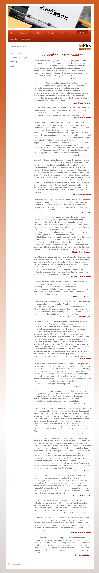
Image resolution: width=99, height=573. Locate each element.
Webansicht (88, 563)
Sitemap (20, 564)
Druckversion (12, 564)
